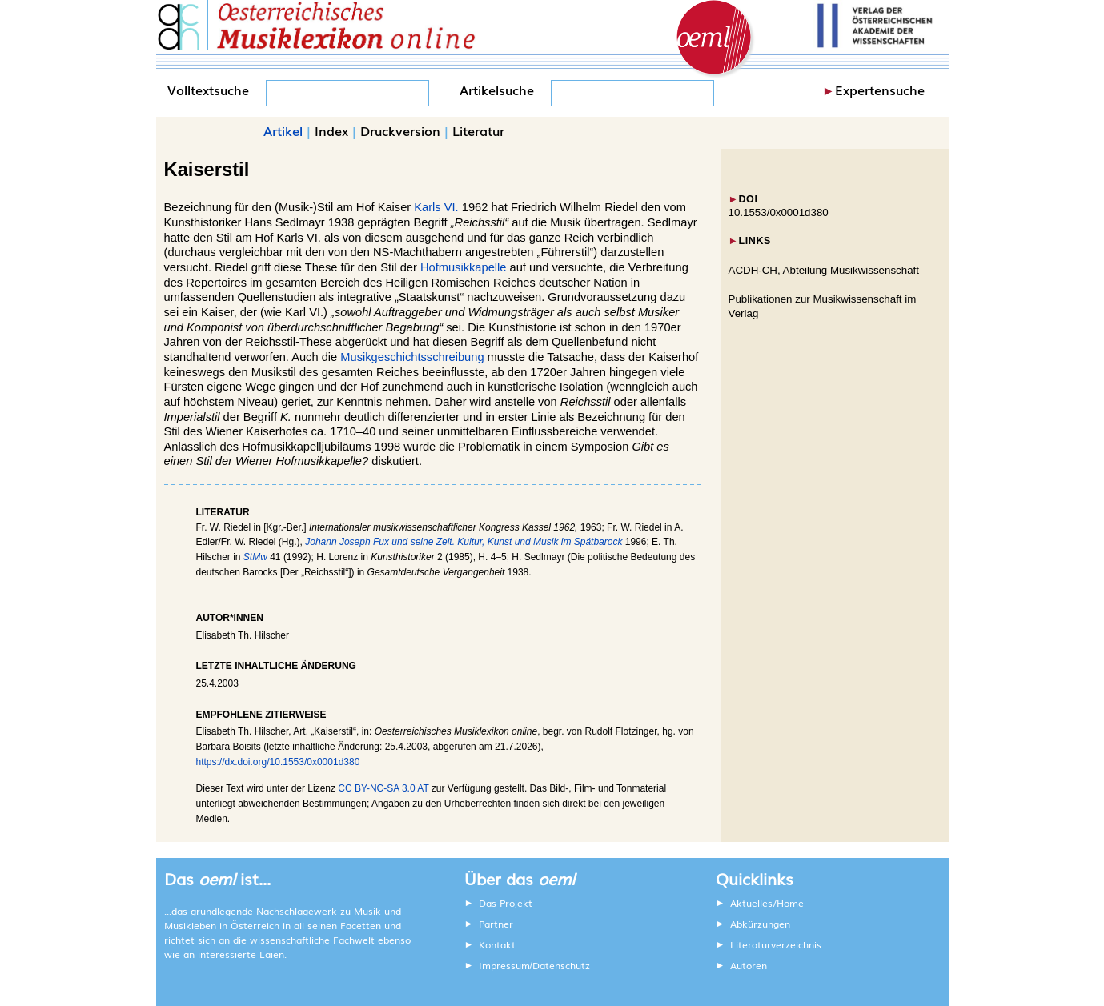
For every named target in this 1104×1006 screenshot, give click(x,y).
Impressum (504, 965)
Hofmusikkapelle (463, 267)
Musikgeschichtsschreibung (412, 357)
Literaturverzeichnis (775, 944)
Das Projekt (505, 903)
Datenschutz (561, 965)
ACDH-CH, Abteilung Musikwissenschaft (824, 270)
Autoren (748, 965)
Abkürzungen (760, 923)
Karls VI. (436, 207)
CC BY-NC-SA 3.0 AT (383, 788)
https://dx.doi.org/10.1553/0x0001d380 (278, 762)
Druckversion (400, 130)
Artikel (283, 130)
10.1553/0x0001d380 (779, 212)
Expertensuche (880, 89)
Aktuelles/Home (767, 903)
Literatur (478, 130)
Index (331, 130)
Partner (496, 923)
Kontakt (497, 944)
